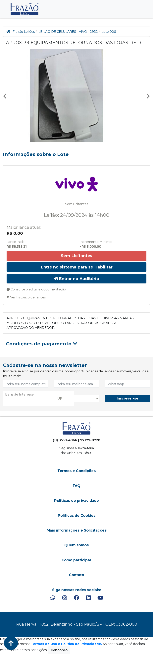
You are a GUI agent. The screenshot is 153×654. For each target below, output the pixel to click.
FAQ (76, 486)
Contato (76, 575)
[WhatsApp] (52, 598)
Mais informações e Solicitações (77, 530)
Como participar (76, 560)
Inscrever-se (127, 398)
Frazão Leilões (24, 32)
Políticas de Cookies (76, 515)
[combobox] (38, 398)
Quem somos (76, 545)
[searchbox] (38, 394)
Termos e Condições (76, 471)
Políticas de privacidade (76, 500)
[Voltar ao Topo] (11, 643)
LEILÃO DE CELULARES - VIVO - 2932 (68, 32)
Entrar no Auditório (76, 278)
